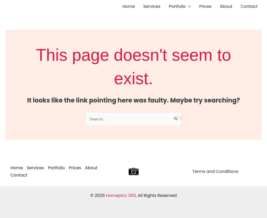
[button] (188, 6)
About (226, 6)
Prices (205, 6)
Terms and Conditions (215, 171)
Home (129, 6)
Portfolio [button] (180, 6)
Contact (249, 6)
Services (151, 6)
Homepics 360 (121, 195)
